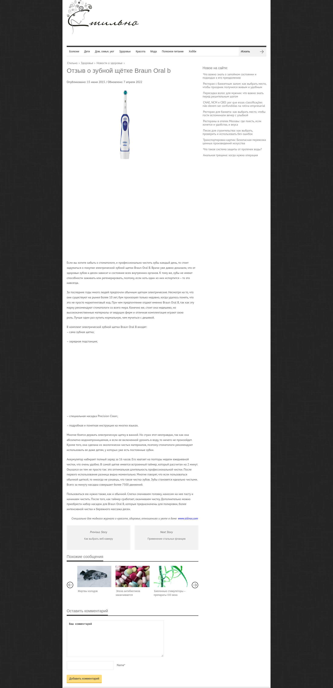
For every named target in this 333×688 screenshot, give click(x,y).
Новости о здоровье (109, 63)
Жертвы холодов (88, 591)
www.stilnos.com (188, 518)
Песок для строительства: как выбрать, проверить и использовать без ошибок (228, 132)
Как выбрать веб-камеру (98, 538)
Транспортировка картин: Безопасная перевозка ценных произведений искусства (234, 141)
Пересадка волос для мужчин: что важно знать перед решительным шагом (233, 94)
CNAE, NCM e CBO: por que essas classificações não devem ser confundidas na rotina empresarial (234, 104)
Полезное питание (173, 51)
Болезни (74, 51)
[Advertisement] (128, 211)
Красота (140, 51)
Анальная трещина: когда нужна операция (230, 155)
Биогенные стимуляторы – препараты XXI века (169, 593)
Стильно (72, 63)
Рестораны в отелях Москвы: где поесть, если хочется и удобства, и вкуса (232, 122)
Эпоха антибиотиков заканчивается (128, 593)
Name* (121, 665)
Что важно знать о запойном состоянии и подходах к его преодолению (229, 76)
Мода (153, 51)
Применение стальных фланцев (166, 538)
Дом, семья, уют (104, 51)
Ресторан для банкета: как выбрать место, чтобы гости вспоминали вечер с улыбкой (234, 113)
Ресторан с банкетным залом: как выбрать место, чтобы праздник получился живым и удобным (234, 85)
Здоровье (125, 51)
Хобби (192, 51)
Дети (87, 51)
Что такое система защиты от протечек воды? (232, 149)
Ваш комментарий (115, 638)
